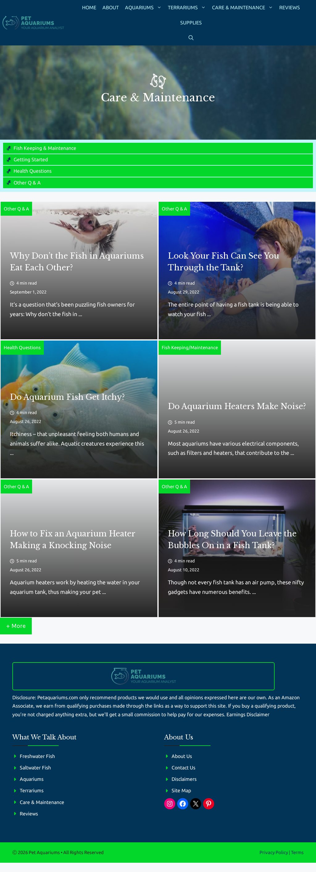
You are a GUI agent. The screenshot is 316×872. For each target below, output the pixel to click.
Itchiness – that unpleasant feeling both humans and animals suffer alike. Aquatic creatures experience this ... (77, 443)
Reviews (289, 7)
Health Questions (33, 171)
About (110, 7)
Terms (297, 852)
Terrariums (188, 7)
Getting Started (31, 159)
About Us (182, 756)
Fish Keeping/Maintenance (190, 347)
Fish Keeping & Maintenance (45, 148)
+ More (16, 625)
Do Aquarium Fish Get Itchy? (67, 397)
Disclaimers (184, 779)
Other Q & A (27, 182)
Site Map (181, 790)
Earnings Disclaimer (248, 714)
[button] (191, 37)
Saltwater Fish (35, 767)
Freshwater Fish (37, 756)
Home (89, 7)
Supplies (191, 22)
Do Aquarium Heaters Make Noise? (237, 406)
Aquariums (145, 7)
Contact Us (183, 767)
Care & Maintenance (244, 7)
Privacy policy (274, 852)
